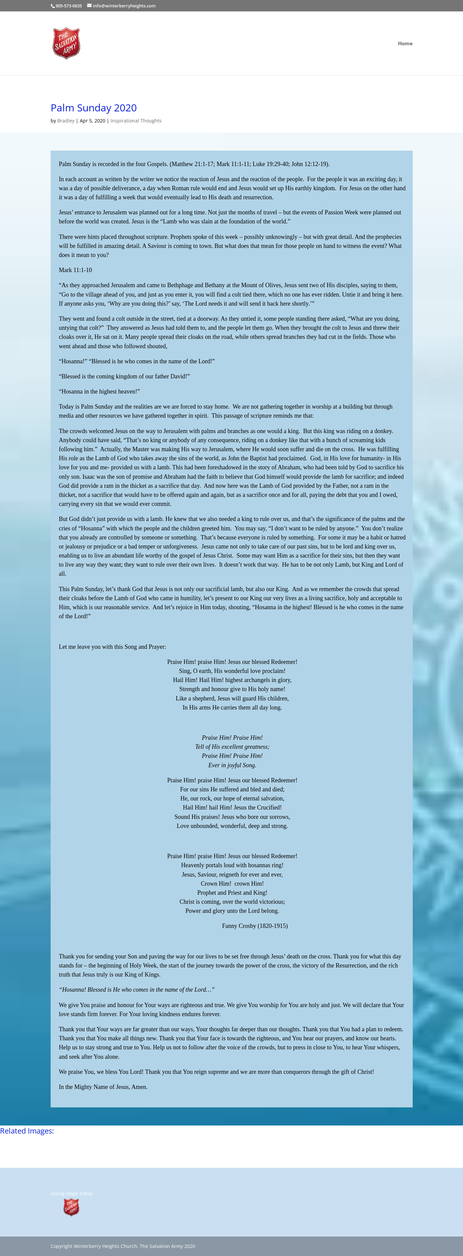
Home (405, 44)
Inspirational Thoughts (136, 120)
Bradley (65, 120)
